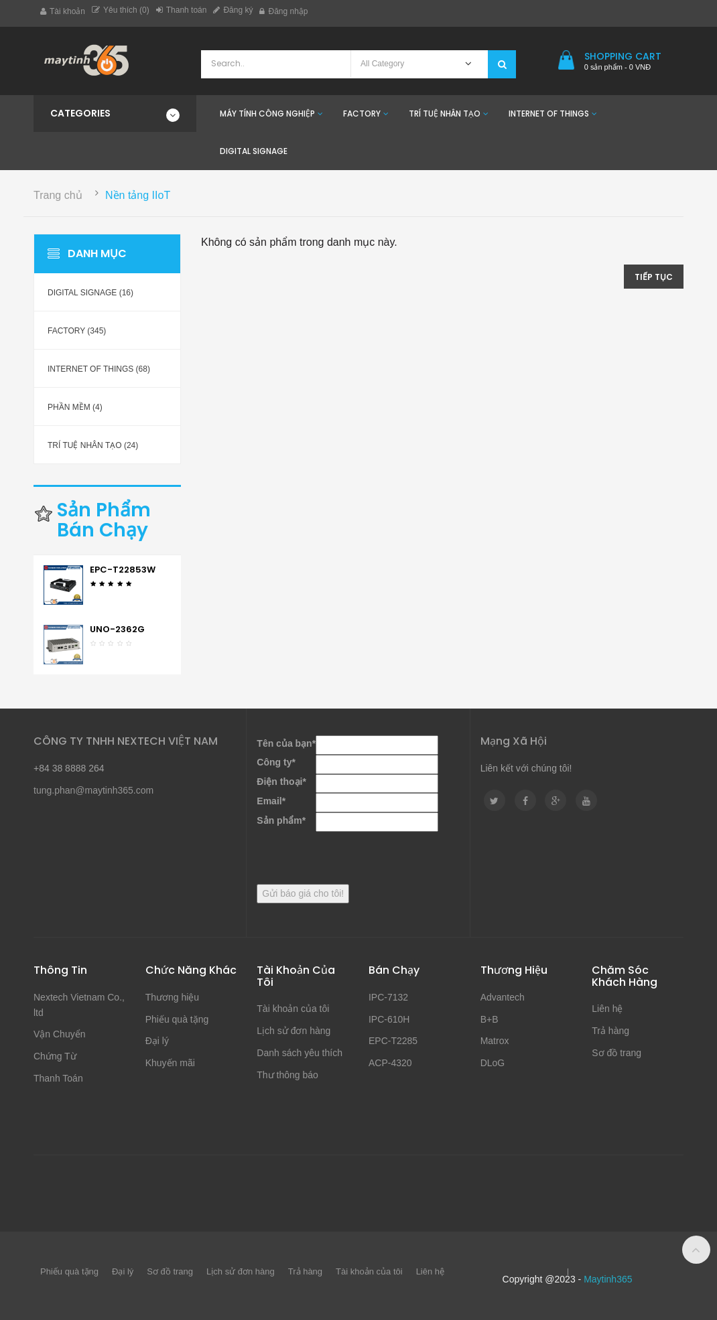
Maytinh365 (608, 1279)
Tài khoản (62, 11)
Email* (271, 801)
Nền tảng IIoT (137, 195)
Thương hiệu (172, 997)
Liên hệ (607, 1008)
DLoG (492, 1062)
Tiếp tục (654, 277)
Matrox (494, 1040)
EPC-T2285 (393, 1040)
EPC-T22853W (122, 569)
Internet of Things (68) (99, 369)
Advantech (502, 997)
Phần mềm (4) (75, 407)
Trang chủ (58, 195)
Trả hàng (610, 1030)
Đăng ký (233, 10)
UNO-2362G (117, 629)
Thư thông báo (287, 1075)
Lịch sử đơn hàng (293, 1030)
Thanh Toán (58, 1078)
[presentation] (358, 858)
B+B (489, 1019)
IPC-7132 (388, 997)
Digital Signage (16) (90, 292)
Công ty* (276, 762)
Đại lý (157, 1040)
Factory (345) (77, 331)
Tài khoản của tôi (293, 1008)
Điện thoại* (281, 781)
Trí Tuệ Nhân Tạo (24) (93, 445)
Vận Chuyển (59, 1034)
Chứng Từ (55, 1056)
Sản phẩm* (281, 820)
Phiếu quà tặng (177, 1019)
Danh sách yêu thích (299, 1052)
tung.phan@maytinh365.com (93, 790)
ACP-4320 (390, 1062)
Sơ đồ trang (616, 1052)
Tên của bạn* (286, 743)
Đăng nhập (283, 11)
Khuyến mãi (170, 1062)
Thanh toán (181, 10)
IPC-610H (389, 1019)
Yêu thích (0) (120, 10)
